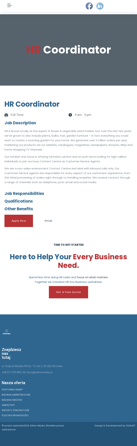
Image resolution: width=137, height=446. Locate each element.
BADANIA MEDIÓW (12, 400)
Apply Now (19, 221)
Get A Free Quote (68, 292)
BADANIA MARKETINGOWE (16, 394)
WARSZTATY (8, 405)
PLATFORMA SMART (12, 389)
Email (49, 221)
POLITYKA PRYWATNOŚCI (15, 415)
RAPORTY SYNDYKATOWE (15, 410)
